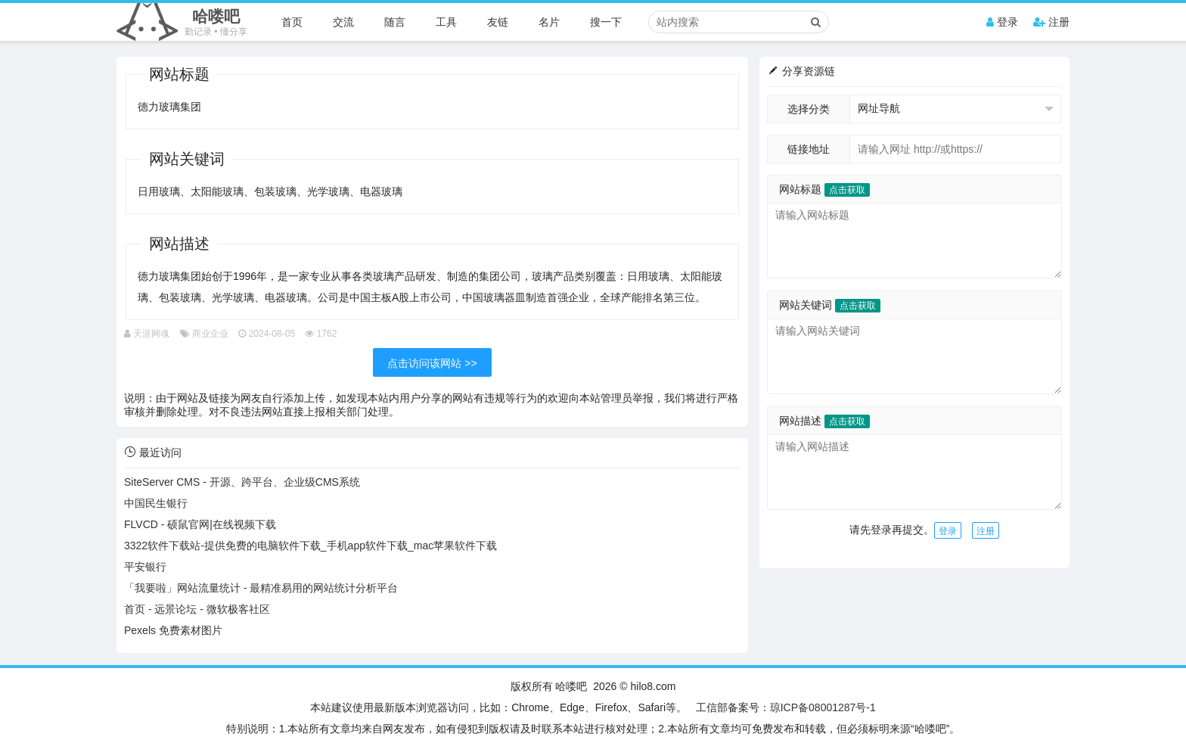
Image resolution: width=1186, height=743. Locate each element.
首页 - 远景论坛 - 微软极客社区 (197, 609)
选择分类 (808, 109)
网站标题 (824, 189)
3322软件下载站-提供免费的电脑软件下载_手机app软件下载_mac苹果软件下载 (310, 545)
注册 (1051, 22)
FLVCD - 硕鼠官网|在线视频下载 (200, 524)
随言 (394, 22)
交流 (343, 22)
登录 (1002, 22)
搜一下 (606, 22)
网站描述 (824, 421)
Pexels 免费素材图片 (173, 630)
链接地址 (808, 149)
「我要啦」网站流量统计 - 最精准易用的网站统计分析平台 (261, 588)
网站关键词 (829, 305)
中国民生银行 (156, 503)
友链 (497, 22)
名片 (549, 22)
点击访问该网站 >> (432, 363)
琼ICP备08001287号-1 (823, 707)
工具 (446, 22)
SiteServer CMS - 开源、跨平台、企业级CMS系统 (242, 482)
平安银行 (145, 567)
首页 (292, 22)
